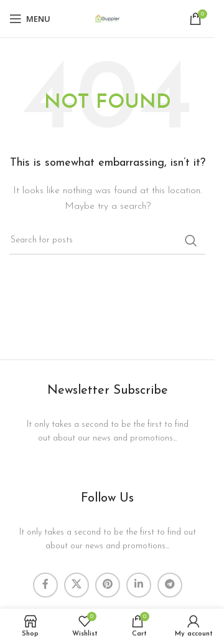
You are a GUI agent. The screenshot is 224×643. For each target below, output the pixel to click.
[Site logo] (107, 18)
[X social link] (76, 585)
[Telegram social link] (169, 585)
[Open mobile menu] (30, 18)
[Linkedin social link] (138, 585)
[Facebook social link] (45, 585)
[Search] (107, 240)
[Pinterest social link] (107, 585)
